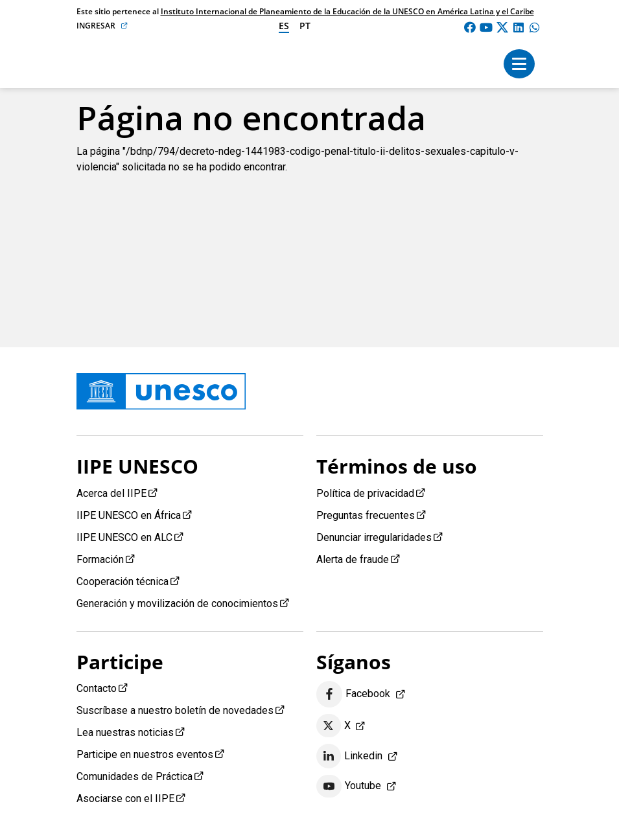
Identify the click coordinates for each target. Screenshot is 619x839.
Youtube (349, 786)
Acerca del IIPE (111, 493)
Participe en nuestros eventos (144, 754)
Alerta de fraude (352, 559)
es (284, 25)
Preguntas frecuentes (365, 515)
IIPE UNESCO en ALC (124, 537)
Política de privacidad (365, 493)
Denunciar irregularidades (374, 537)
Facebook (353, 694)
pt (304, 25)
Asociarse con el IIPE (125, 798)
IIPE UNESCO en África (128, 515)
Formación (100, 559)
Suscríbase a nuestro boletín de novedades (175, 710)
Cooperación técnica (122, 581)
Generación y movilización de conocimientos (177, 603)
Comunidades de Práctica (134, 776)
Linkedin (349, 756)
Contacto (96, 688)
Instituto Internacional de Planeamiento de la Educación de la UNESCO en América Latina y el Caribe (347, 11)
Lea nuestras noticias (125, 732)
